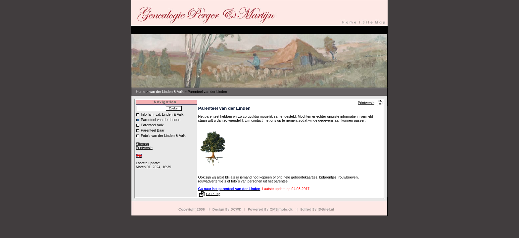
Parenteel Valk (152, 125)
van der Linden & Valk (166, 92)
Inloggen (142, 159)
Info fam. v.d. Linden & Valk (162, 114)
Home (140, 92)
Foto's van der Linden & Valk (163, 136)
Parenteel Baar (153, 130)
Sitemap (142, 144)
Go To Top (213, 194)
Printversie (366, 103)
